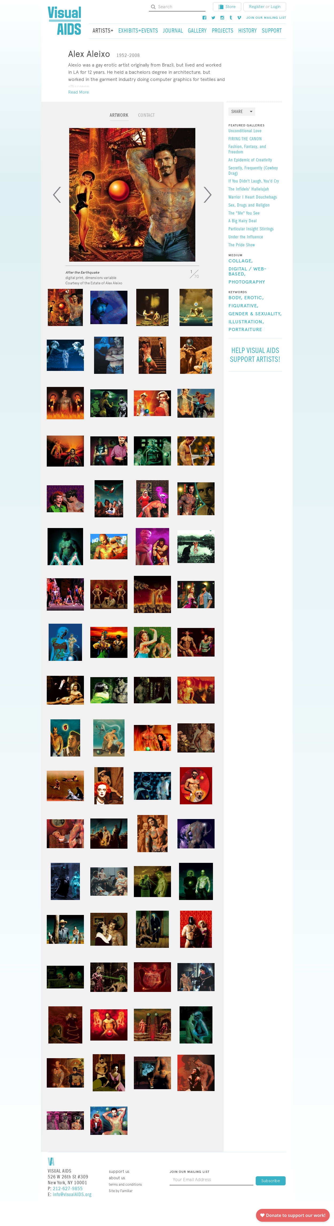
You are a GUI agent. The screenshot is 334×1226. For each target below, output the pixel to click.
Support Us (119, 1171)
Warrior (234, 197)
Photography (246, 282)
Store (227, 6)
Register (257, 6)
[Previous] (57, 194)
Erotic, (254, 298)
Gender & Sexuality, (255, 314)
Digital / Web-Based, (247, 271)
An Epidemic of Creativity (250, 160)
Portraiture (245, 329)
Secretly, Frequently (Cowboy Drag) (253, 171)
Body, (235, 298)
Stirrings (267, 229)
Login (276, 6)
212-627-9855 (68, 1188)
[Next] (207, 194)
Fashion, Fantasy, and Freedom (247, 149)
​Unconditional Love (245, 131)
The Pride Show (241, 245)
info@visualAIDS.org (72, 1194)
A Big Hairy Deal (242, 221)
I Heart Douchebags (259, 197)
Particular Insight (243, 229)
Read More (78, 92)
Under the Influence (245, 237)
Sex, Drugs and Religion (249, 205)
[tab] (119, 117)
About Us (117, 1177)
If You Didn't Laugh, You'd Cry (253, 181)
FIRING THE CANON (245, 139)
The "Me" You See (244, 213)
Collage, (240, 261)
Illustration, (246, 322)
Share (237, 112)
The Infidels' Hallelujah (248, 189)
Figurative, (243, 306)
